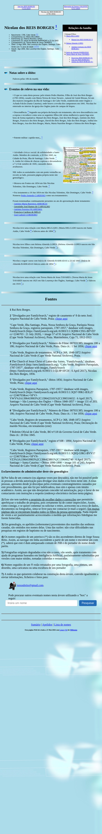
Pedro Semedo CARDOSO (33, 195)
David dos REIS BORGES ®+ (82, 58)
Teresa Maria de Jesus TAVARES (77, 54)
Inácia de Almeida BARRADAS (77, 52)
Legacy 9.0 (63, 630)
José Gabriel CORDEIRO (25, 214)
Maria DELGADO (72, 36)
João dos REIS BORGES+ (80, 60)
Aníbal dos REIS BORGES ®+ (82, 62)
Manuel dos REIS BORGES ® (82, 40)
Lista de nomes (62, 624)
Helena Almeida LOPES (74, 43)
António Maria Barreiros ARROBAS (30, 203)
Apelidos (47, 624)
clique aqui (61, 318)
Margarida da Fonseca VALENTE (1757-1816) (76, 7)
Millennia (73, 630)
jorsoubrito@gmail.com (25, 585)
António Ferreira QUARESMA (28, 209)
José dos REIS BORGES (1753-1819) (26, 7)
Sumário (35, 624)
